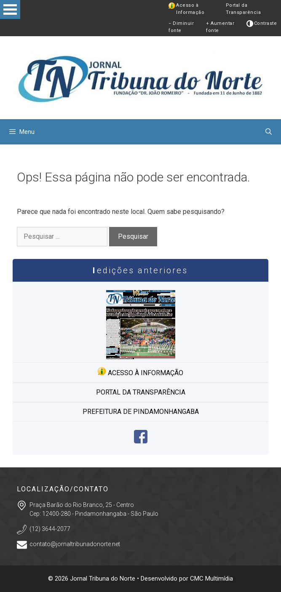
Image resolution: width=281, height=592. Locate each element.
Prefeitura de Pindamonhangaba (141, 412)
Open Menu (10, 9)
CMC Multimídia (211, 578)
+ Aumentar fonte (220, 27)
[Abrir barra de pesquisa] (268, 131)
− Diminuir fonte (181, 27)
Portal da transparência (140, 392)
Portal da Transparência (243, 9)
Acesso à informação (140, 372)
